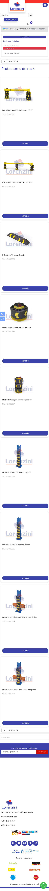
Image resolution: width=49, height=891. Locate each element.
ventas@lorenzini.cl (10, 817)
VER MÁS (25, 144)
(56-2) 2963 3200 (9, 821)
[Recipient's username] (14, 15)
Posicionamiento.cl (32, 884)
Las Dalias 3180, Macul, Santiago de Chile (18, 812)
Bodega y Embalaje (11, 41)
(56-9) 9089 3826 (9, 825)
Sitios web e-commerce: (18, 884)
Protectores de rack (12, 53)
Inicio (5, 29)
